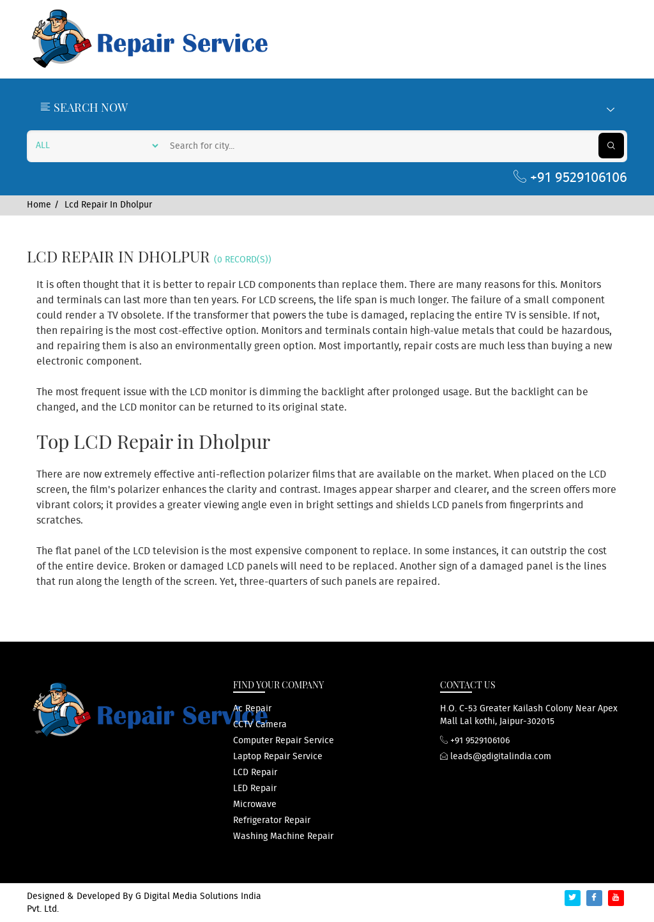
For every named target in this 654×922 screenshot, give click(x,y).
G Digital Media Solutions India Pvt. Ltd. (144, 902)
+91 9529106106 (570, 177)
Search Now (327, 107)
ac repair (252, 709)
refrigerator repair (271, 820)
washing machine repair (283, 836)
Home (39, 205)
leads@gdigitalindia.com (495, 757)
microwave (255, 804)
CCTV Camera (260, 725)
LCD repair (255, 773)
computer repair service (283, 741)
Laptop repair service (278, 757)
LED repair (255, 789)
